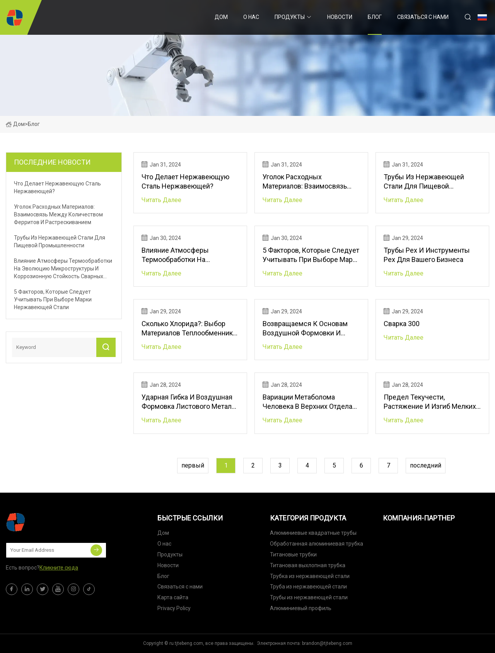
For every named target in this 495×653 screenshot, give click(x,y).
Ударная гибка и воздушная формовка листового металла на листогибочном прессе (190, 402)
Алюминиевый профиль (300, 608)
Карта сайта (172, 597)
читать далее (161, 200)
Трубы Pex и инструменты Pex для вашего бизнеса (427, 255)
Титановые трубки (293, 554)
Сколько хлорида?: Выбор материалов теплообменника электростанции (189, 329)
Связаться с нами (423, 17)
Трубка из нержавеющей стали (310, 576)
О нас (251, 17)
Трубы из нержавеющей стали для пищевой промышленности (424, 182)
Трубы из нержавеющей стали (309, 597)
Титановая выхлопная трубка (307, 565)
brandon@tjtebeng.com (327, 643)
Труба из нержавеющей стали (308, 586)
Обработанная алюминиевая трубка (316, 544)
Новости (339, 17)
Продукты (290, 17)
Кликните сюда (58, 568)
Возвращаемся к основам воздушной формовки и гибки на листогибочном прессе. (305, 329)
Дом (221, 17)
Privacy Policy (174, 608)
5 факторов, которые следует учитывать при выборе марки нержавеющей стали (311, 255)
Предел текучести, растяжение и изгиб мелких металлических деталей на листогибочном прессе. (430, 402)
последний (425, 465)
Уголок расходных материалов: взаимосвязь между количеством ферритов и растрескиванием (311, 182)
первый (192, 465)
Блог (375, 17)
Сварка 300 (402, 324)
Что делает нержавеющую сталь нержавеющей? (185, 181)
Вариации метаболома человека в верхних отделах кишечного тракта (309, 402)
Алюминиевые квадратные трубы (313, 533)
